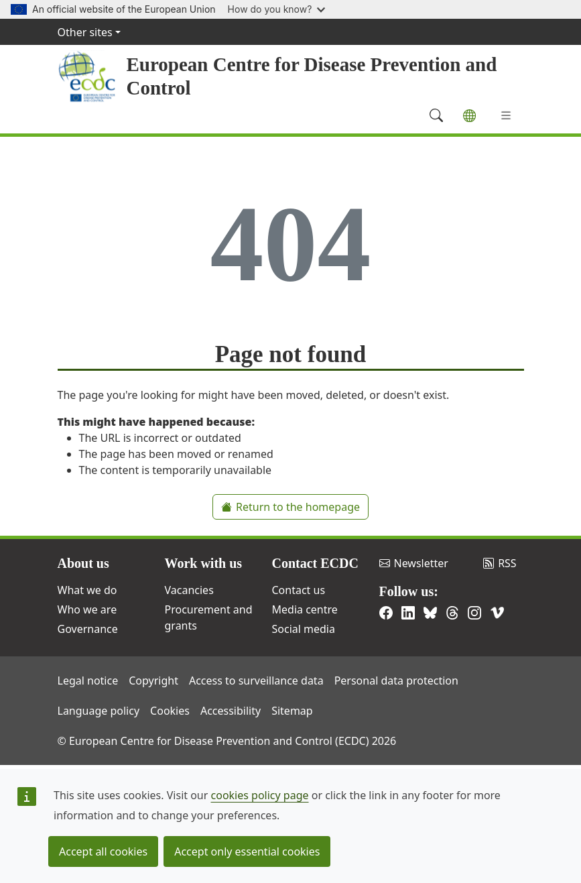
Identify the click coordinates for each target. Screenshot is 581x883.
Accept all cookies (103, 851)
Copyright (153, 680)
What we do (87, 590)
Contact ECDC (315, 563)
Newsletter (413, 563)
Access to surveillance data (256, 680)
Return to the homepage (290, 506)
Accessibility (230, 710)
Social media (303, 629)
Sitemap (292, 710)
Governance (88, 629)
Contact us (299, 590)
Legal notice (88, 680)
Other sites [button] (85, 32)
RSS (500, 563)
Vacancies (189, 590)
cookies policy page (260, 795)
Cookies (170, 710)
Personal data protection (396, 680)
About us (83, 563)
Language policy (99, 710)
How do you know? (277, 9)
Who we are (87, 609)
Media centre (305, 609)
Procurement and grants (209, 617)
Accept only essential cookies (247, 851)
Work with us (204, 563)
